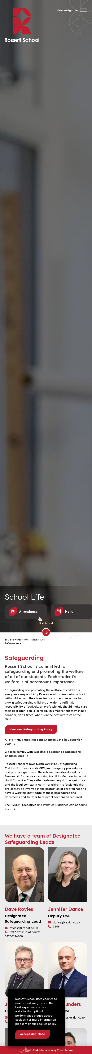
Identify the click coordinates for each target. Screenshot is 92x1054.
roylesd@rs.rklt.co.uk (21, 928)
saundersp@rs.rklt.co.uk (66, 1017)
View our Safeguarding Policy (31, 729)
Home (25, 639)
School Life (38, 639)
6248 (54, 926)
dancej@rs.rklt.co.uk (64, 922)
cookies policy (46, 1024)
